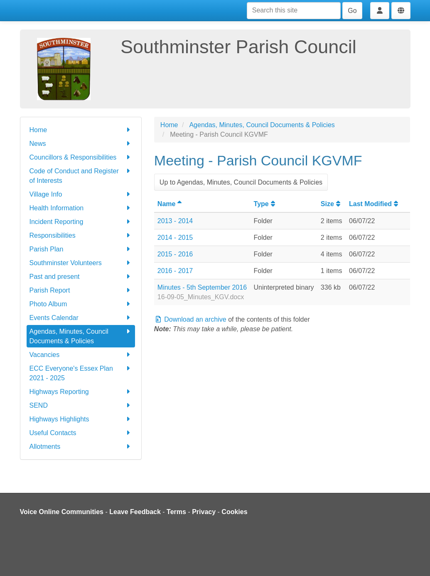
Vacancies (80, 354)
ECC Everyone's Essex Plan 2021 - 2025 (80, 373)
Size (331, 203)
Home (80, 130)
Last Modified (374, 203)
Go (352, 10)
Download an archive (190, 319)
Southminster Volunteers (80, 263)
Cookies (234, 511)
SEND (80, 405)
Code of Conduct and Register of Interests (80, 175)
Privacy (204, 511)
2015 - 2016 (175, 254)
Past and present (80, 276)
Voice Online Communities (62, 511)
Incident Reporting (80, 221)
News (80, 143)
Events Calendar (80, 317)
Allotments (80, 446)
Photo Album (80, 304)
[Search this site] (294, 10)
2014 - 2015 (175, 237)
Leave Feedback (135, 511)
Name (170, 203)
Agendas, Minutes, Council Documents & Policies (80, 336)
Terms (176, 511)
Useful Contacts (80, 433)
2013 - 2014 (175, 220)
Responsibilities (80, 235)
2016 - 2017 (175, 270)
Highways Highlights (80, 419)
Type (265, 203)
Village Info (80, 194)
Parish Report (80, 290)
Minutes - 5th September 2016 (202, 287)
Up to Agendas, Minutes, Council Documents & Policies (241, 182)
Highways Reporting (80, 391)
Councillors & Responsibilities (80, 157)
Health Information (80, 208)
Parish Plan (80, 249)
